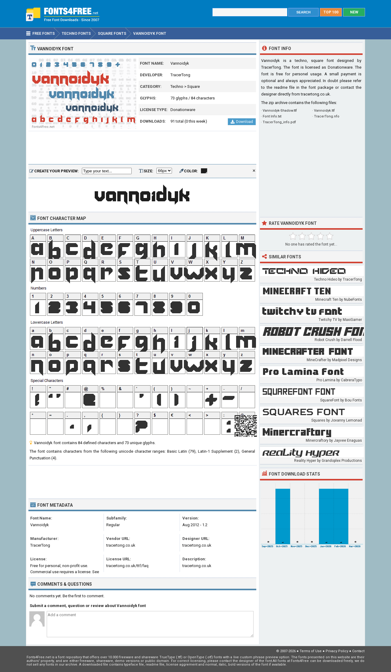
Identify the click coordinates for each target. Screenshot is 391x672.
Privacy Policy (337, 651)
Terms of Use (311, 651)
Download (242, 122)
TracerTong (180, 75)
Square (193, 86)
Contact (358, 651)
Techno (176, 86)
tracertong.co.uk (315, 94)
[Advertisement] (142, 148)
